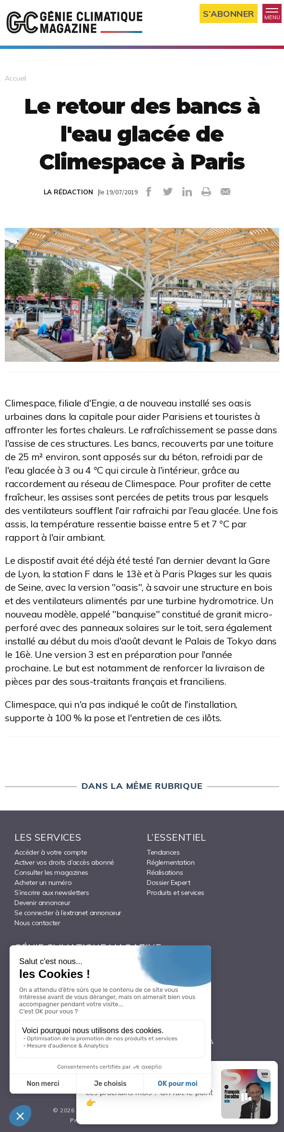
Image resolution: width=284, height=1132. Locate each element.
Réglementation (170, 862)
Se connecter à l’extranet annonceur (67, 912)
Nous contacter (37, 922)
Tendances (163, 852)
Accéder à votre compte (50, 852)
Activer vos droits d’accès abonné (64, 862)
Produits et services (175, 892)
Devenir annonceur (42, 902)
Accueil (15, 78)
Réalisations (165, 872)
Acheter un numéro (42, 882)
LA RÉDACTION (68, 192)
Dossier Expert (168, 882)
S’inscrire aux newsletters (51, 892)
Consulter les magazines (51, 872)
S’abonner (228, 13)
